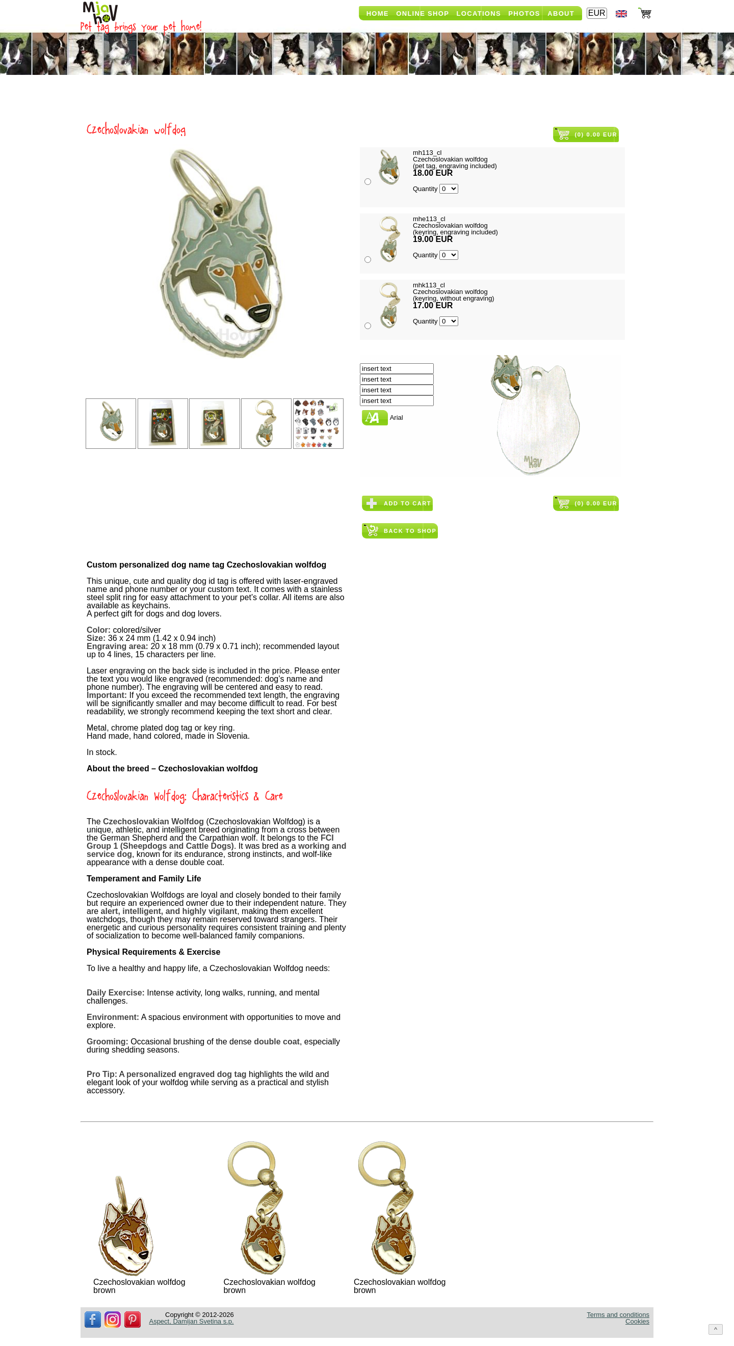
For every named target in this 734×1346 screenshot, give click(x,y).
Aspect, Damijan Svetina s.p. (191, 1321)
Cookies (637, 1321)
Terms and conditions (618, 1314)
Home (377, 13)
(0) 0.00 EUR (596, 134)
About (560, 13)
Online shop (422, 13)
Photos (524, 13)
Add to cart (407, 503)
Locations (479, 13)
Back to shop (410, 531)
